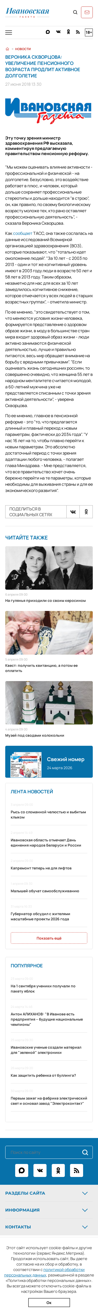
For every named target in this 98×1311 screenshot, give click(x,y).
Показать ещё (49, 938)
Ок (49, 1302)
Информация (47, 1210)
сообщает (22, 233)
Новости (23, 49)
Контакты (47, 1227)
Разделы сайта (47, 1193)
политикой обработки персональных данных (44, 1272)
